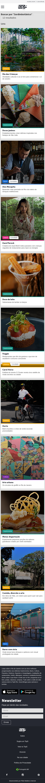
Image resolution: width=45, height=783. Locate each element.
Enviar (6, 722)
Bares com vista (9, 649)
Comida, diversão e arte (13, 593)
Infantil (5, 237)
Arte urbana (7, 482)
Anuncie (23, 752)
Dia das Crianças (10, 74)
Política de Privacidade (22, 763)
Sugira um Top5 (22, 741)
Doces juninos (8, 130)
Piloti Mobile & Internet (28, 781)
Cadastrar (40, 1)
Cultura (5, 477)
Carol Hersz (7, 370)
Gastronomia (7, 125)
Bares (5, 181)
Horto (5, 426)
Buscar (42, 7)
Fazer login (31, 1)
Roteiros (6, 68)
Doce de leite (8, 299)
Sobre (22, 736)
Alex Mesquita (8, 187)
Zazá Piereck (8, 243)
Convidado (13, 181)
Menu (3, 7)
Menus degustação (11, 537)
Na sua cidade (22, 757)
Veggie (5, 354)
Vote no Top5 (22, 747)
